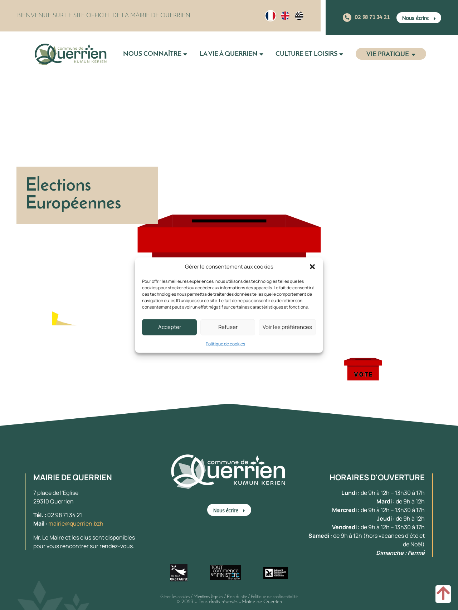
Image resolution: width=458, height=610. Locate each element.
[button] (312, 266)
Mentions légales (208, 597)
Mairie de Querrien (262, 602)
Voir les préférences (287, 327)
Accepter (169, 327)
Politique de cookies (225, 343)
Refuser (228, 327)
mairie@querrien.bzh (75, 523)
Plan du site (237, 597)
